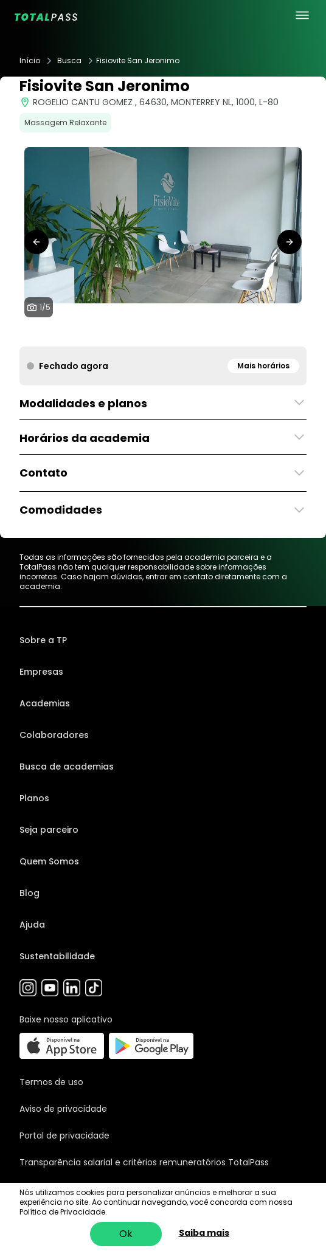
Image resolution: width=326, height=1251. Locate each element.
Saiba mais (204, 1233)
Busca (69, 61)
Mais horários (263, 365)
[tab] (143, 334)
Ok (126, 1234)
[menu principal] (302, 15)
